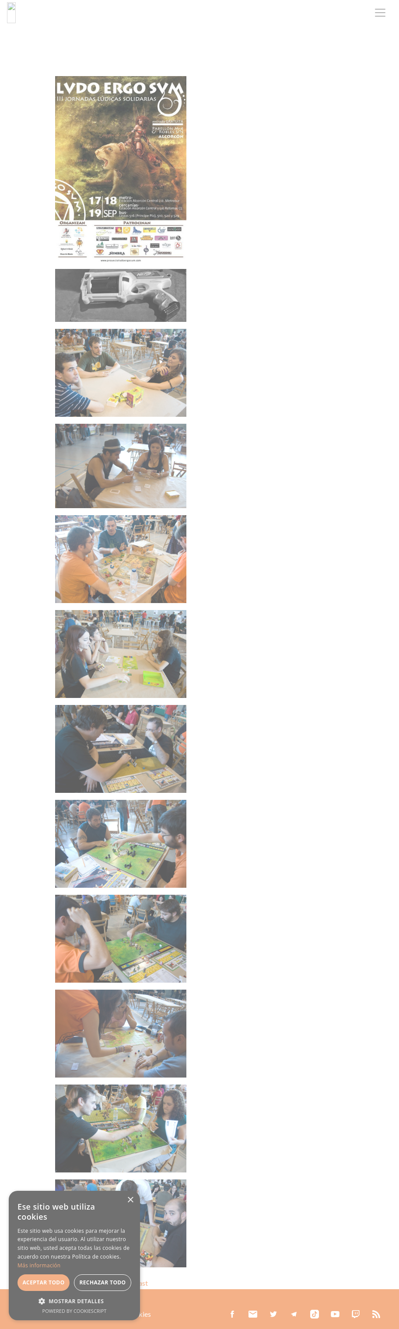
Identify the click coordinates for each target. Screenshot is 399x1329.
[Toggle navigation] (380, 12)
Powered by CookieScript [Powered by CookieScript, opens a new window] (74, 1311)
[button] (74, 1301)
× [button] (130, 1200)
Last (141, 1283)
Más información (39, 1265)
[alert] (74, 1255)
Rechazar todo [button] (102, 1282)
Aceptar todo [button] (43, 1282)
